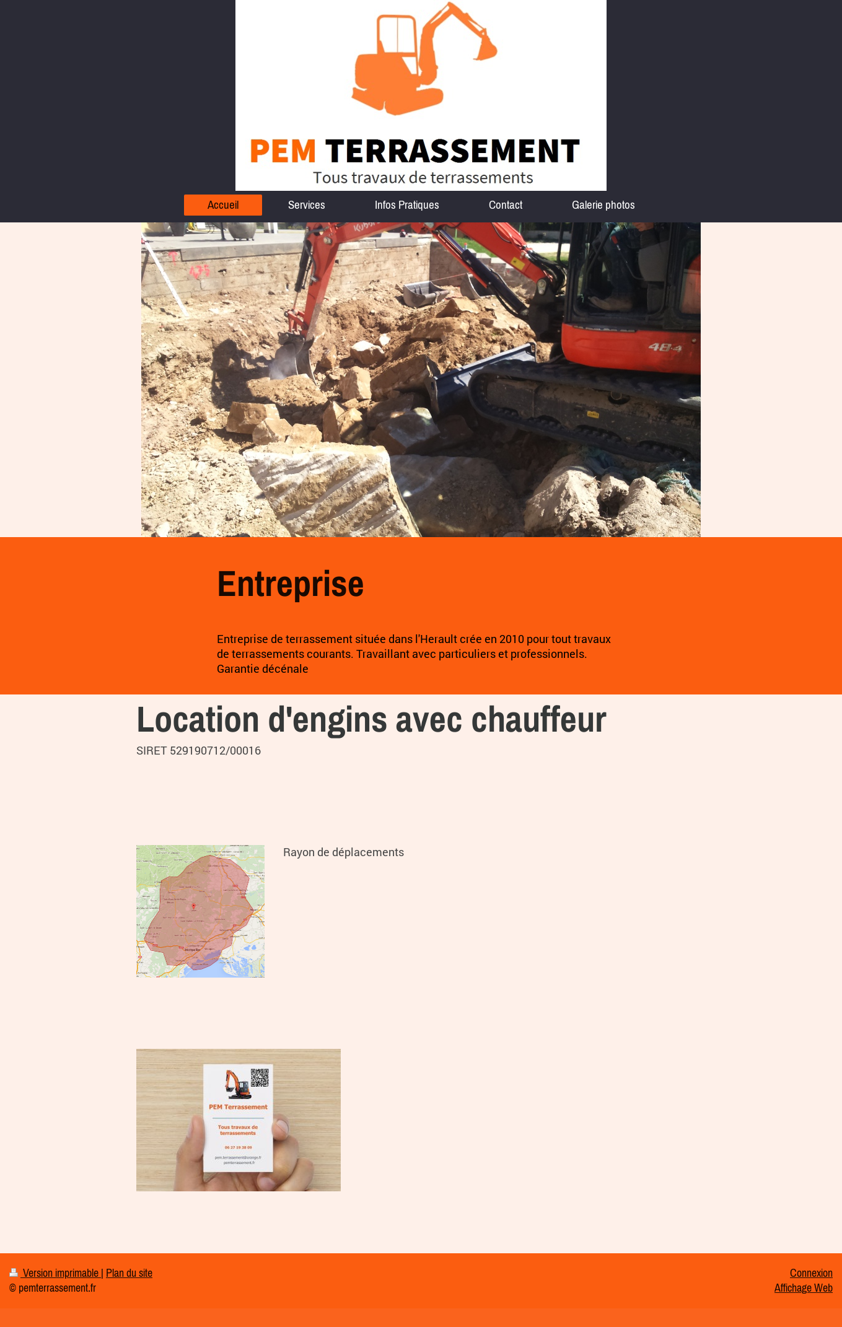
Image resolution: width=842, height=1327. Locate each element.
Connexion (811, 1273)
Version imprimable (55, 1273)
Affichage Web (803, 1288)
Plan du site (129, 1273)
